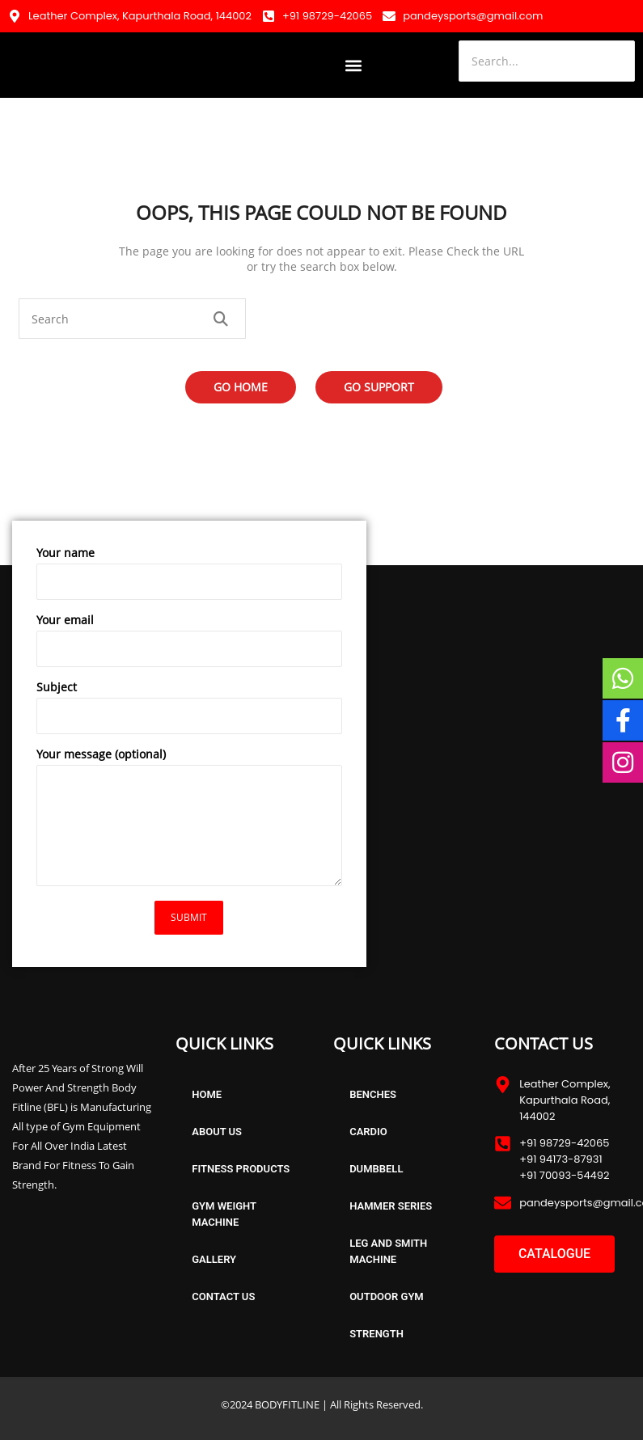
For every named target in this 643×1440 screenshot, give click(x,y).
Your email (189, 643)
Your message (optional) (189, 820)
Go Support (379, 387)
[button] (354, 65)
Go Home (241, 387)
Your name (189, 576)
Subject (189, 710)
